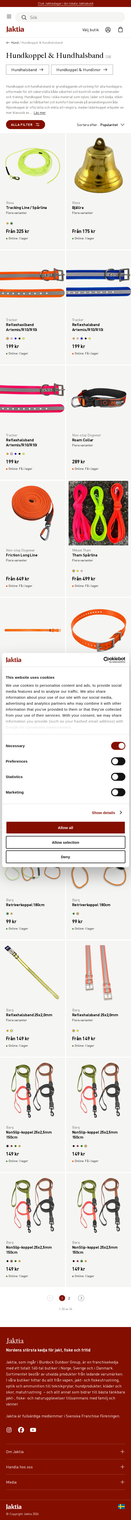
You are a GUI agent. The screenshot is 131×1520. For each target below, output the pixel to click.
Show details (103, 812)
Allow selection (65, 842)
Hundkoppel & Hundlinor (82, 69)
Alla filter (25, 124)
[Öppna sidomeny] (9, 16)
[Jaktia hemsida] (15, 29)
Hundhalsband (27, 69)
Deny (65, 857)
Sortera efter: (101, 124)
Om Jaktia (65, 1451)
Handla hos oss (65, 1466)
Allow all (65, 828)
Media (65, 1482)
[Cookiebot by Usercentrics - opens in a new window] (103, 660)
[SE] (121, 1510)
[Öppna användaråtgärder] (108, 29)
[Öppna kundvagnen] (120, 29)
